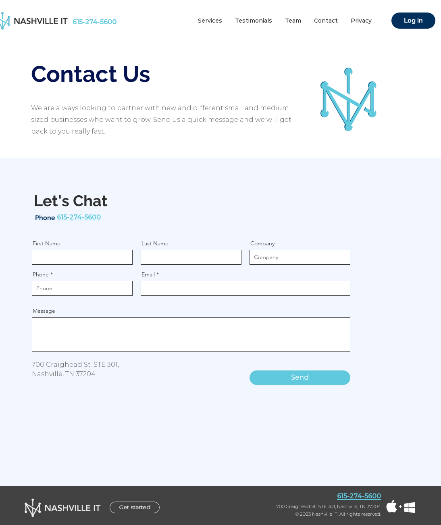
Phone (41, 274)
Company (262, 243)
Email (148, 274)
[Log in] (413, 21)
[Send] (300, 377)
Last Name (154, 243)
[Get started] (135, 507)
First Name (46, 243)
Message (44, 311)
